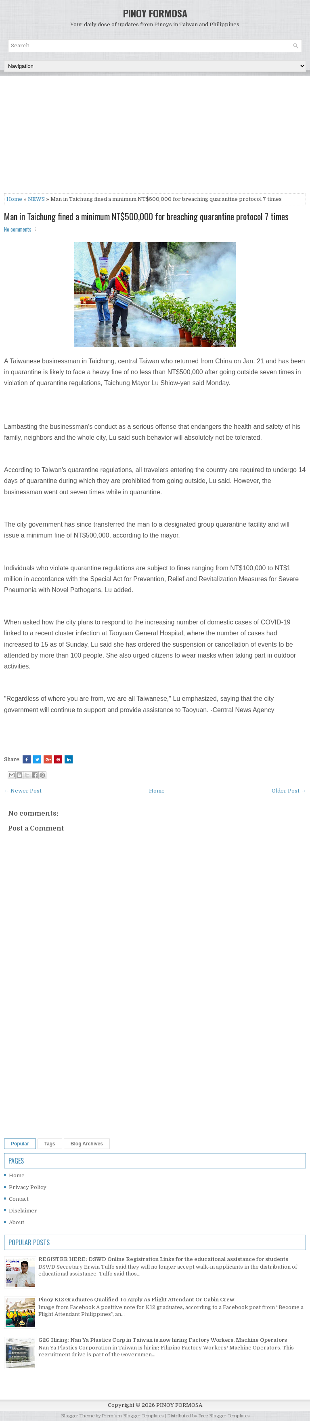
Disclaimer (23, 1211)
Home (14, 199)
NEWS (36, 199)
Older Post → (289, 791)
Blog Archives (87, 1144)
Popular (20, 1144)
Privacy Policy (27, 1187)
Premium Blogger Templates (132, 1416)
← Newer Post (23, 791)
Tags (49, 1144)
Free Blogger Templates (223, 1416)
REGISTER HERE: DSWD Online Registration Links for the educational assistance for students (163, 1259)
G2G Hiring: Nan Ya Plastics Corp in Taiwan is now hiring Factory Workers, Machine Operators (162, 1340)
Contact (19, 1199)
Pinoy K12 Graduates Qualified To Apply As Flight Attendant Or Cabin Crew (136, 1300)
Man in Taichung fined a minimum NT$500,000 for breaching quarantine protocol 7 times (146, 216)
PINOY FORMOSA (155, 13)
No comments (17, 229)
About (16, 1222)
